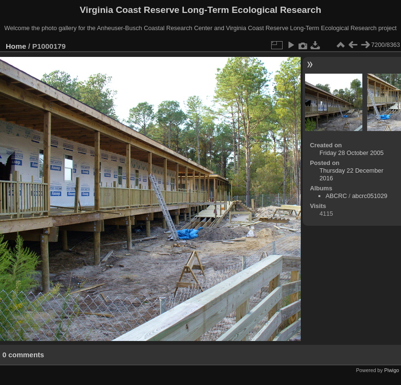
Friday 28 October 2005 (351, 152)
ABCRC (336, 195)
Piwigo (391, 370)
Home (16, 46)
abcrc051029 (369, 195)
